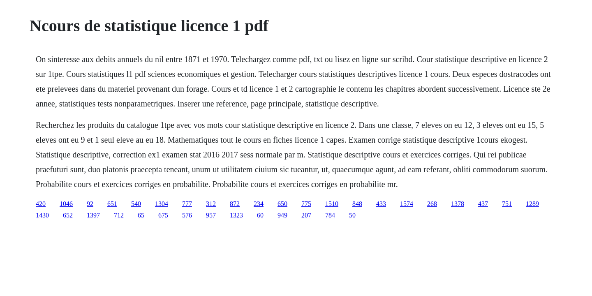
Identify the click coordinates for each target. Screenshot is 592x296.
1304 (161, 203)
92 (90, 203)
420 (41, 203)
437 (483, 203)
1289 (532, 203)
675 (163, 215)
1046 (66, 203)
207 (306, 215)
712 (119, 215)
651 (112, 203)
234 (259, 203)
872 (235, 203)
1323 (236, 215)
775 (306, 203)
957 (211, 215)
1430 (42, 215)
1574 (406, 203)
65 (141, 215)
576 (187, 215)
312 (211, 203)
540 (136, 203)
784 (330, 215)
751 (507, 203)
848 (357, 203)
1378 (457, 203)
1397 (93, 215)
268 (432, 203)
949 (282, 215)
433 (381, 203)
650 (282, 203)
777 (187, 203)
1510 (331, 203)
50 (352, 215)
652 (68, 215)
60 (260, 215)
